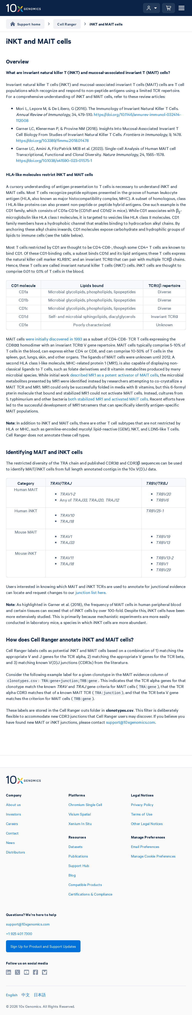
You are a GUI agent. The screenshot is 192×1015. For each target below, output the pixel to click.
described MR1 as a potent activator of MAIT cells (114, 375)
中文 (26, 994)
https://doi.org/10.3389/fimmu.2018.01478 (52, 140)
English (12, 994)
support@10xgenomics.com (130, 722)
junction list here (91, 592)
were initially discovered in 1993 (54, 339)
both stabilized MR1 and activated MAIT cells (108, 399)
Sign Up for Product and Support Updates (43, 946)
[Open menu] (181, 8)
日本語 (40, 994)
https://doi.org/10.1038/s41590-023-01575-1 (54, 160)
